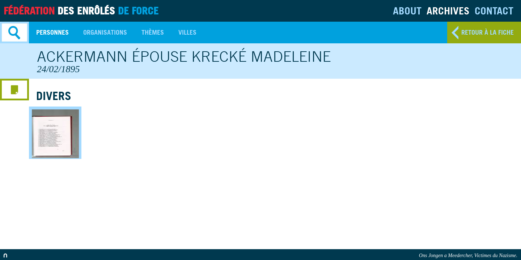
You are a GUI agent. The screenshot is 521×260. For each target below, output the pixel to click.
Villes (187, 32)
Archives (448, 11)
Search (14, 32)
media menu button (14, 89)
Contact (494, 11)
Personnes (52, 32)
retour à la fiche (487, 32)
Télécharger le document (74, 152)
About (407, 11)
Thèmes (152, 32)
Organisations (105, 32)
